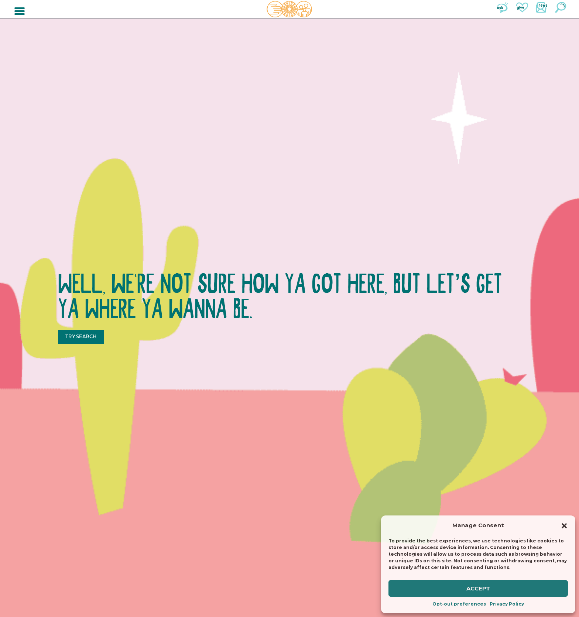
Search (560, 7)
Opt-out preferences (459, 604)
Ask (503, 7)
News (541, 7)
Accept (478, 588)
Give (522, 7)
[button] (564, 525)
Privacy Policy (507, 604)
